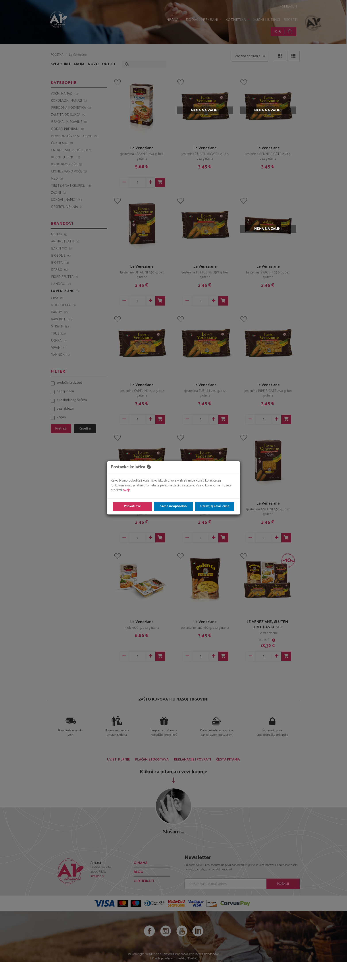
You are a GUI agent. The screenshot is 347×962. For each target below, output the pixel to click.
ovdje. (127, 490)
